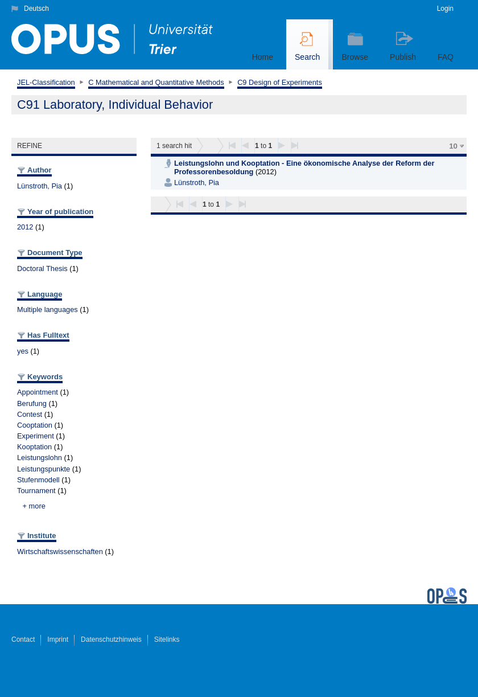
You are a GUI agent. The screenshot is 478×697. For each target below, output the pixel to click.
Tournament (36, 490)
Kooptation (34, 446)
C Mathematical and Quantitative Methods (156, 82)
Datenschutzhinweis (111, 639)
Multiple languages (47, 309)
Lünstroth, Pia (39, 186)
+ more (34, 506)
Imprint (57, 639)
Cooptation (34, 425)
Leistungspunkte (43, 469)
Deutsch (36, 9)
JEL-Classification (46, 82)
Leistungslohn (39, 457)
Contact (23, 639)
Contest (29, 414)
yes (22, 351)
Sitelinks (167, 639)
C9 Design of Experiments (279, 82)
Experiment (35, 436)
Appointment (37, 392)
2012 (25, 227)
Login (445, 9)
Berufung (32, 403)
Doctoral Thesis (42, 268)
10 (453, 146)
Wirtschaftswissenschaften (60, 551)
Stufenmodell (38, 479)
